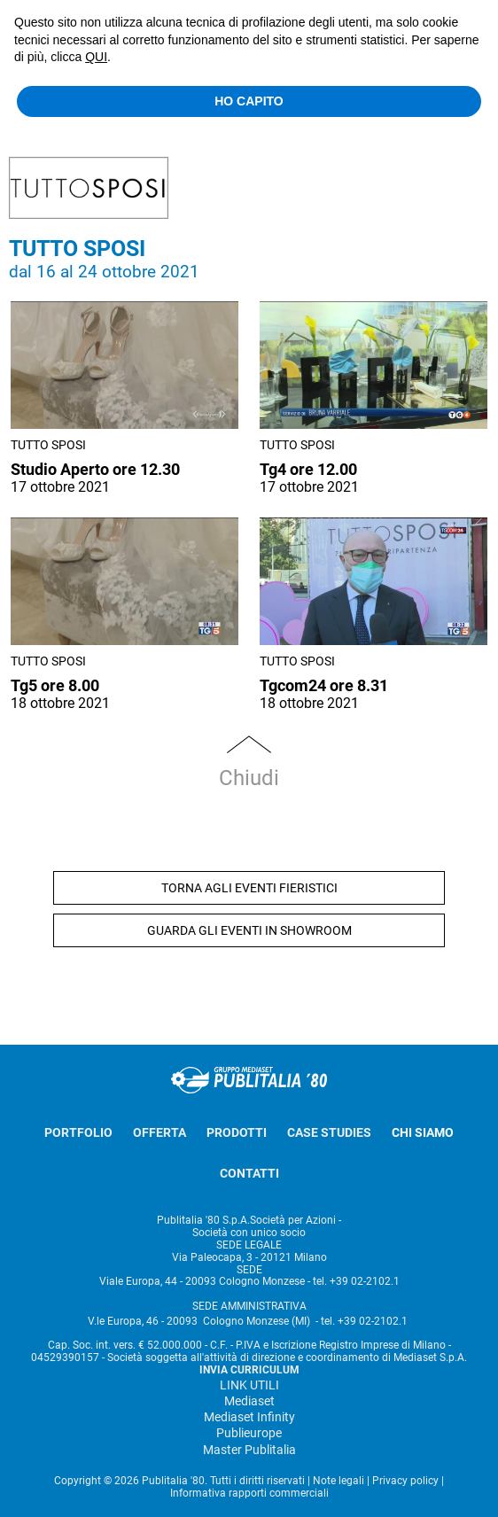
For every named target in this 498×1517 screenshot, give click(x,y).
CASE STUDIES (329, 1132)
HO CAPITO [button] (249, 101)
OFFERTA (159, 1132)
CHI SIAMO (423, 1132)
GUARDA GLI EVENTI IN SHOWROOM (249, 930)
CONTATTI (249, 1173)
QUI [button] (96, 57)
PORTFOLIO (78, 1132)
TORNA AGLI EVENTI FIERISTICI (249, 888)
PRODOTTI (236, 1132)
